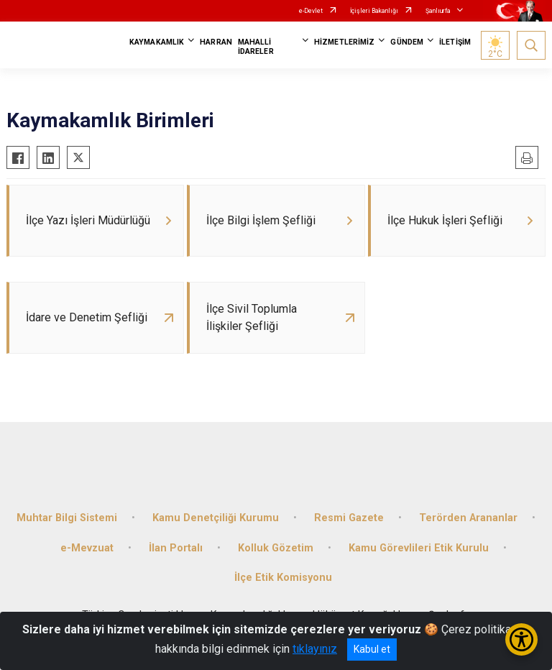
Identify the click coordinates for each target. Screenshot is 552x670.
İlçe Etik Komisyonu (283, 578)
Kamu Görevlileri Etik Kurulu (419, 548)
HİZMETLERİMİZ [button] (344, 42)
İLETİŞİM (455, 42)
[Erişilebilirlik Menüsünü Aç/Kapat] (521, 639)
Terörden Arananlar (468, 518)
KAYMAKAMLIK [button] (156, 42)
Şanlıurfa (438, 10)
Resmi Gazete (349, 518)
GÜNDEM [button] (406, 42)
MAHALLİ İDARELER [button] (256, 46)
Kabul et (372, 649)
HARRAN (216, 42)
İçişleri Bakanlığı (374, 10)
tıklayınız (315, 649)
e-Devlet (311, 10)
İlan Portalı (176, 548)
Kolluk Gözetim (275, 548)
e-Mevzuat (87, 548)
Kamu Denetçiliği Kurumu (215, 518)
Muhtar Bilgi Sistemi (67, 518)
